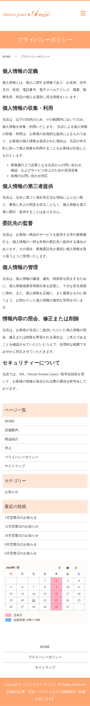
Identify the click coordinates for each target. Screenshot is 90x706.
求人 (8, 448)
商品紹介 (11, 439)
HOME (6, 56)
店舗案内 (11, 430)
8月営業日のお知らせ (21, 544)
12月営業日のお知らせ (21, 526)
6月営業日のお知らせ (21, 553)
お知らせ (11, 492)
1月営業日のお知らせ (21, 517)
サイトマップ (15, 466)
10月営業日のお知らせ (21, 535)
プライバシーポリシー (21, 457)
